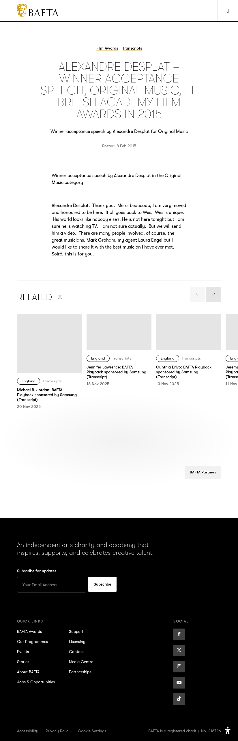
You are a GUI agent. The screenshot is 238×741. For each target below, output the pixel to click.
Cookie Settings (92, 731)
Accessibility (27, 731)
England (28, 381)
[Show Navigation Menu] (227, 10)
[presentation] (197, 294)
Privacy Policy (58, 731)
